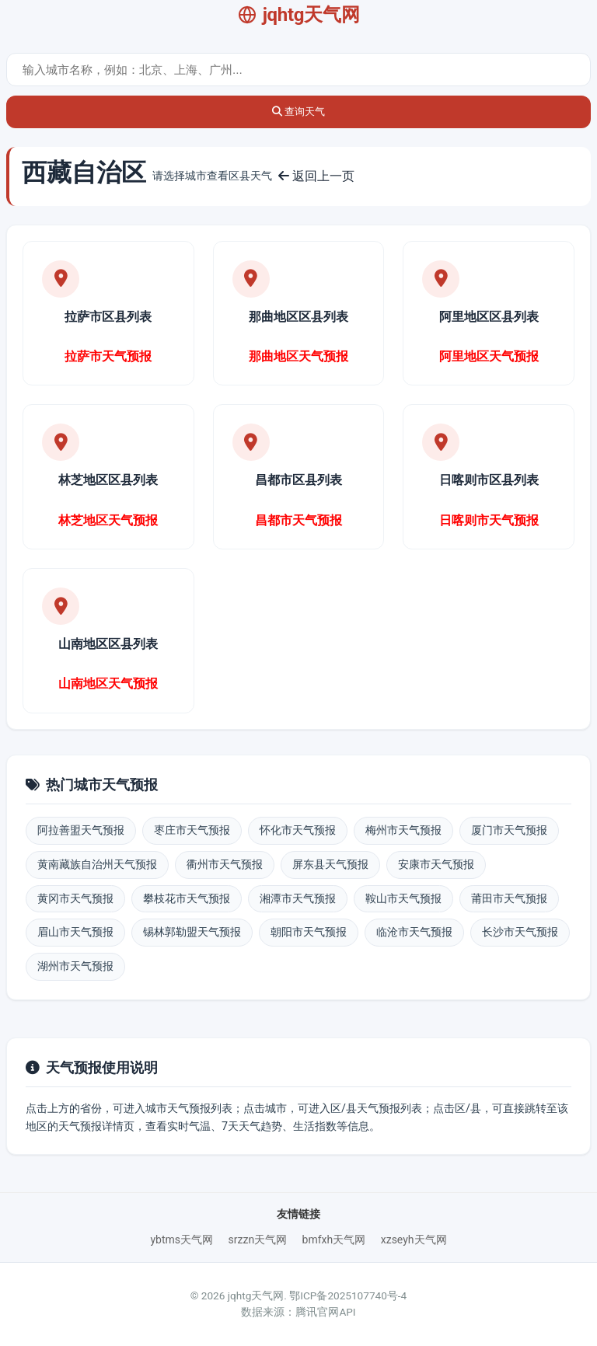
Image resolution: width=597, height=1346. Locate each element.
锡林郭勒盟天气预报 (192, 932)
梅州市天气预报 (403, 830)
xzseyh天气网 (414, 1239)
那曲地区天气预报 (298, 356)
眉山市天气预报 (75, 932)
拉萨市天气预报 (108, 356)
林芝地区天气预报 (108, 520)
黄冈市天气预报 (75, 898)
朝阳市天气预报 (309, 932)
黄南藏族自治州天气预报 (97, 864)
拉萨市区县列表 (108, 316)
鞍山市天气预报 (403, 898)
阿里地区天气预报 (489, 356)
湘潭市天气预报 (298, 898)
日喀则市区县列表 (489, 479)
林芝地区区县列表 (108, 479)
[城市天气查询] (298, 69)
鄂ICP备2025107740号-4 (348, 1295)
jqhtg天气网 (299, 15)
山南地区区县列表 (108, 643)
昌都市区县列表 (298, 479)
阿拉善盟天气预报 (80, 830)
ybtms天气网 (181, 1239)
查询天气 (299, 111)
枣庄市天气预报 (192, 830)
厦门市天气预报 (509, 830)
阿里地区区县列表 (489, 316)
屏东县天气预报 (330, 864)
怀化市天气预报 (298, 830)
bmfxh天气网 (334, 1239)
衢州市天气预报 (225, 864)
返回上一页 (316, 176)
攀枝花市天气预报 (186, 898)
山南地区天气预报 (108, 683)
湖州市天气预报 (75, 966)
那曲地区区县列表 (298, 316)
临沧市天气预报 (414, 932)
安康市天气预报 (436, 864)
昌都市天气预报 (298, 520)
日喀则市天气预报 (489, 520)
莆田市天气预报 (509, 898)
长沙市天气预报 (520, 932)
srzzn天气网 (258, 1239)
